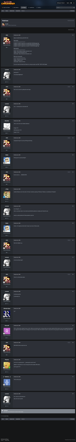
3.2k (7, 167)
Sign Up (68, 2)
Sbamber (7, 120)
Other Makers (16, 7)
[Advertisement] (38, 15)
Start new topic (71, 29)
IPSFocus (6, 439)
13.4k (6, 201)
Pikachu (7, 359)
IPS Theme (2, 439)
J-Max (6, 189)
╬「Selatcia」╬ (7, 376)
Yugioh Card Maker (6, 7)
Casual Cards (13, 25)
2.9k (7, 133)
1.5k (7, 337)
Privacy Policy (7, 440)
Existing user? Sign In (61, 3)
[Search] (61, 7)
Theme (2, 440)
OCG (7, 35)
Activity (39, 7)
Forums (24, 7)
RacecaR (7, 325)
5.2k (7, 320)
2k (7, 47)
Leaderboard (31, 7)
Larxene (7, 69)
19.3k (6, 116)
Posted (17, 35)
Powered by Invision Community (70, 439)
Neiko (7, 155)
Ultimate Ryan (7, 308)
